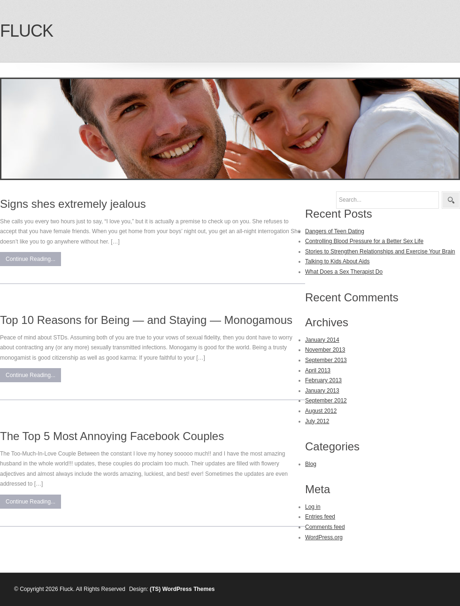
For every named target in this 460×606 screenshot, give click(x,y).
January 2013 (322, 390)
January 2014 (322, 340)
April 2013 (317, 370)
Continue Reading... (30, 259)
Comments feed (325, 527)
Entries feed (320, 516)
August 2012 (321, 411)
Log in (313, 507)
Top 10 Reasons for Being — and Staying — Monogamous (146, 320)
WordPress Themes (188, 589)
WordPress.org (324, 537)
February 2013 (323, 380)
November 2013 (325, 349)
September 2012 (326, 400)
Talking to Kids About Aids (337, 261)
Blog (310, 464)
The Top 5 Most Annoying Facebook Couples (112, 436)
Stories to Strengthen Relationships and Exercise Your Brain (380, 251)
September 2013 (326, 360)
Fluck (26, 30)
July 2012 (317, 421)
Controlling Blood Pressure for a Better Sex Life (364, 241)
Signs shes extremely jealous (73, 203)
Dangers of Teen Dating (334, 231)
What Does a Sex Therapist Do (344, 271)
